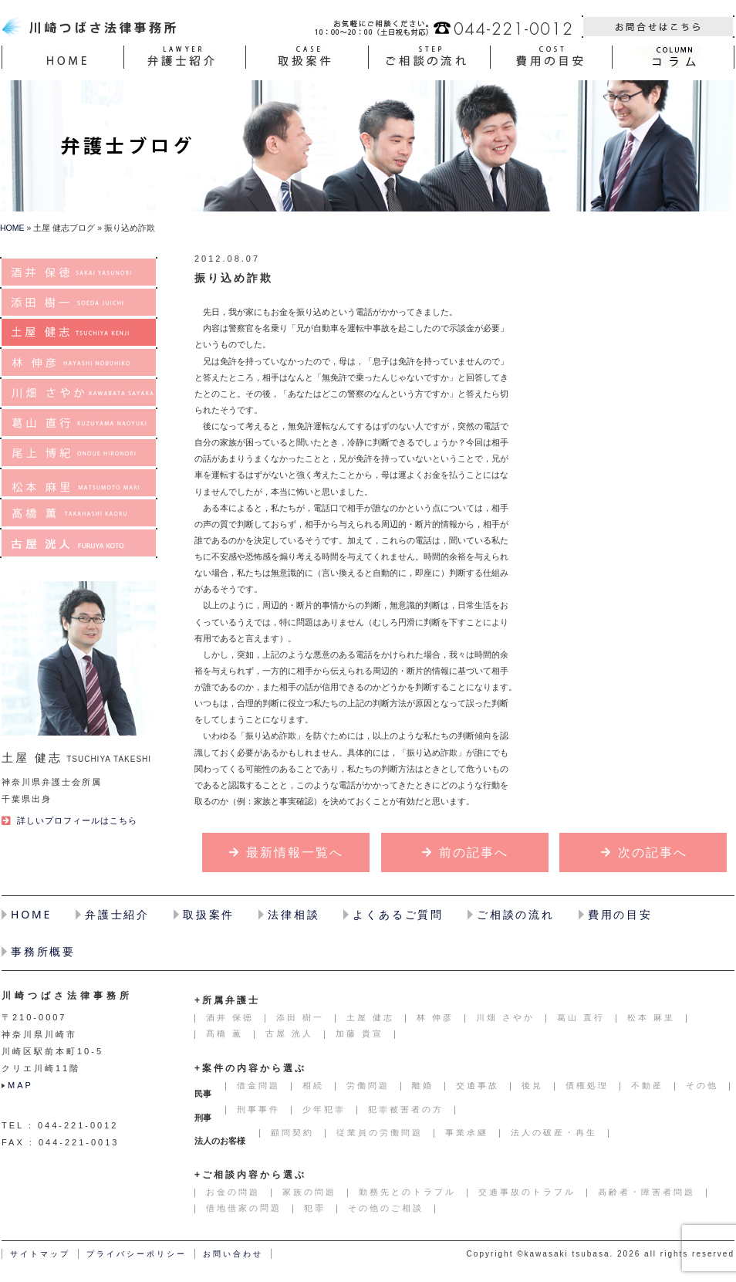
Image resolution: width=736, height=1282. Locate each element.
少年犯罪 (324, 1109)
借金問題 (258, 1085)
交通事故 (477, 1085)
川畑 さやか (79, 392)
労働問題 (368, 1085)
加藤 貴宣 (359, 1033)
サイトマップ (40, 1254)
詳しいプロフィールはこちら (77, 820)
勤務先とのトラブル (407, 1191)
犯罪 (315, 1208)
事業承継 (466, 1132)
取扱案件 (209, 914)
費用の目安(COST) (551, 57)
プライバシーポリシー (136, 1254)
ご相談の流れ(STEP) (429, 57)
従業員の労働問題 (379, 1132)
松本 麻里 (79, 482)
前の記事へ (473, 852)
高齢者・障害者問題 (646, 1191)
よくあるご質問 (398, 914)
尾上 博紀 (79, 452)
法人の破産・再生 (554, 1132)
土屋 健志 (79, 332)
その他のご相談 (386, 1208)
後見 (532, 1085)
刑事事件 (258, 1109)
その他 (702, 1085)
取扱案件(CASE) (307, 57)
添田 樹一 (79, 302)
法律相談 (293, 914)
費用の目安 (620, 914)
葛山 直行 (79, 422)
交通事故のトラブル (527, 1191)
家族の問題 (309, 1191)
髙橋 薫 (79, 512)
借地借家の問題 (244, 1208)
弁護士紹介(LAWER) (184, 57)
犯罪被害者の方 (406, 1109)
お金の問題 (233, 1191)
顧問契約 (292, 1132)
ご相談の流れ (516, 914)
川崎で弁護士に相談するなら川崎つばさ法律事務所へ (91, 26)
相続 (313, 1085)
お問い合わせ (658, 26)
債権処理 (587, 1085)
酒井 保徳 (79, 272)
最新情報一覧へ (294, 852)
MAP (20, 1085)
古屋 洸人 (79, 542)
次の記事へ (652, 852)
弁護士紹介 (117, 914)
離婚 (423, 1085)
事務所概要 (43, 951)
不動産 (647, 1085)
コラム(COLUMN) (673, 57)
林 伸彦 (79, 362)
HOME (62, 57)
